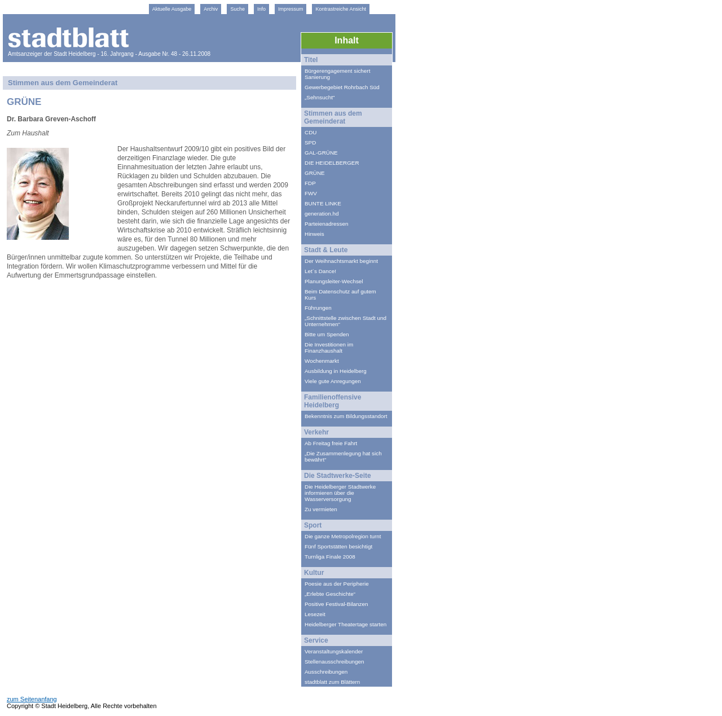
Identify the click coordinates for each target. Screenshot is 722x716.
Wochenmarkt (322, 361)
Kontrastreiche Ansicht (340, 9)
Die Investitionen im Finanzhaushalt (329, 347)
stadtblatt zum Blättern (332, 682)
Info (261, 9)
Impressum (290, 9)
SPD (310, 142)
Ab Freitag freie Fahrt (331, 443)
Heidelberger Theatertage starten (345, 624)
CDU (310, 132)
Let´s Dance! (320, 271)
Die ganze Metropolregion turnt (343, 536)
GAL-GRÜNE (321, 153)
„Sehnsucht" (319, 97)
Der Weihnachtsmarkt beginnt (341, 261)
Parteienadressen (326, 224)
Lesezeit (315, 614)
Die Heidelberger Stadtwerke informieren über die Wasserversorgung (340, 493)
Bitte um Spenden (327, 334)
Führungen (318, 308)
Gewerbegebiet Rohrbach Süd (342, 87)
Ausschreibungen (326, 672)
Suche (237, 9)
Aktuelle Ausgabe (172, 9)
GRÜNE (315, 173)
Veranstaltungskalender (334, 651)
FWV (311, 193)
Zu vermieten (321, 509)
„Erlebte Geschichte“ (330, 594)
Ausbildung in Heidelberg (336, 371)
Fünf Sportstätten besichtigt (338, 546)
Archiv (211, 9)
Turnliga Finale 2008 (330, 557)
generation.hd (321, 213)
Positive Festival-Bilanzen (336, 604)
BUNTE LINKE (323, 203)
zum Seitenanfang (32, 699)
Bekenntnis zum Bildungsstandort (346, 416)
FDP (310, 183)
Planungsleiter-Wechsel (334, 281)
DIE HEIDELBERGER (332, 163)
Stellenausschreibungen (334, 661)
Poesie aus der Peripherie (337, 584)
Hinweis (314, 234)
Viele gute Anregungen (333, 381)
